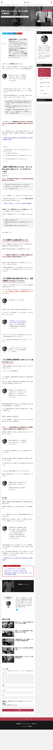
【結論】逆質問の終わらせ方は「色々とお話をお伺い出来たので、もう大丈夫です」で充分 (17, 150)
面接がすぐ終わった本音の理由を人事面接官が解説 (16, 570)
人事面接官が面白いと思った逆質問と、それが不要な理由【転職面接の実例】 (24, 640)
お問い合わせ (46, 4)
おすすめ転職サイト (8, 4)
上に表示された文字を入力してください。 (10, 705)
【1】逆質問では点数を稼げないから (11, 153)
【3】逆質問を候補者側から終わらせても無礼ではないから (15, 159)
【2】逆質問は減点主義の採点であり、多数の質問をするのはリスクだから (17, 156)
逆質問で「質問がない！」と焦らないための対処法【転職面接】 (18, 203)
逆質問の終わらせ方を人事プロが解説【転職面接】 (33, 27)
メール (4, 690)
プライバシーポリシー (26, 724)
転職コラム (43, 91)
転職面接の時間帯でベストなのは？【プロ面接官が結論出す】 (24, 658)
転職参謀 (30, 727)
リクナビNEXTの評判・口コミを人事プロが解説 (15, 568)
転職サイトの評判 (16, 4)
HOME (3, 27)
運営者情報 (18, 724)
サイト (3, 695)
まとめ (5, 161)
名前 (3, 685)
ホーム (2, 4)
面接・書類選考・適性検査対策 (21, 16)
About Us (40, 4)
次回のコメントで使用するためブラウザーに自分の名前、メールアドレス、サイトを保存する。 (17, 702)
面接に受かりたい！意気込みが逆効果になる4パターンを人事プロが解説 (24, 623)
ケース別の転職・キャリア (45, 96)
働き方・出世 (42, 72)
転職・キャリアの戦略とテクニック (45, 79)
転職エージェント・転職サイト (45, 88)
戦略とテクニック (34, 4)
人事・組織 (42, 69)
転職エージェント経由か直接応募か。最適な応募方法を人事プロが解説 (24, 632)
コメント (4, 673)
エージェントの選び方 (25, 4)
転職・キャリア (8, 27)
